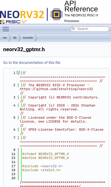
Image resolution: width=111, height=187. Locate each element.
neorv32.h (51, 166)
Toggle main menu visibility (7, 26)
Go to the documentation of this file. (32, 63)
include (28, 37)
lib (15, 37)
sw (5, 37)
